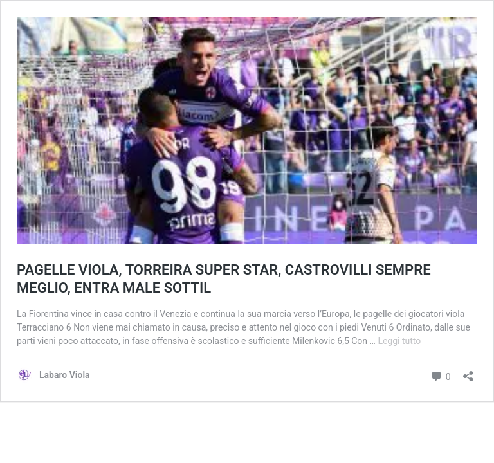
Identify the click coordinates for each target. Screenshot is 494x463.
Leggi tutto (399, 341)
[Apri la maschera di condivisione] (468, 372)
